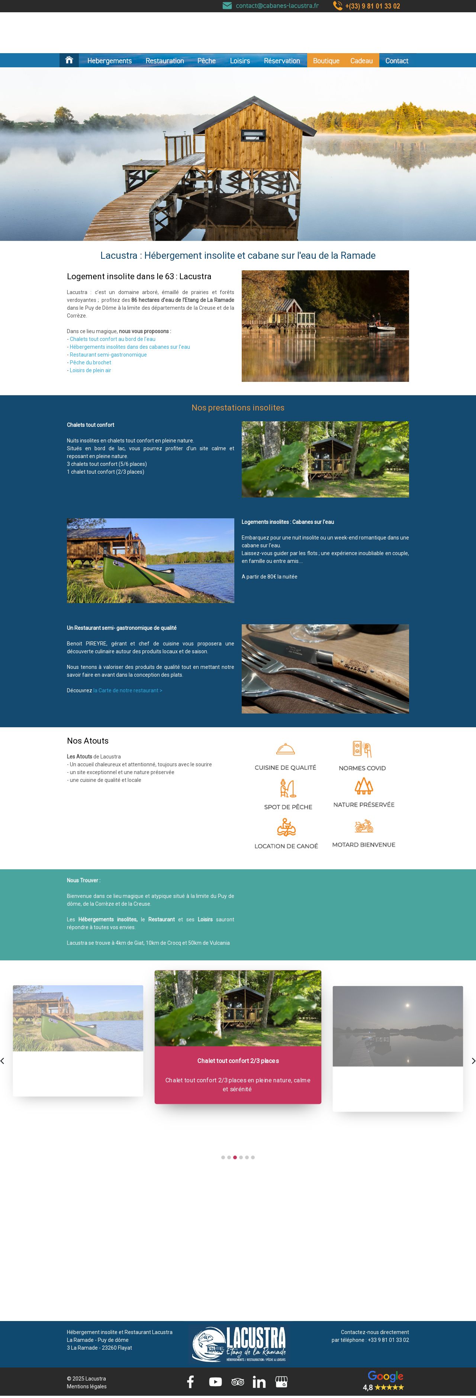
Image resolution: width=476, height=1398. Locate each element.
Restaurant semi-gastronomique (108, 355)
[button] (223, 1157)
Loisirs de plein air (90, 370)
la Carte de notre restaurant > (128, 690)
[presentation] (2, 1059)
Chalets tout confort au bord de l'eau (112, 339)
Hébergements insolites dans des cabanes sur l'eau (130, 347)
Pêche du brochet (90, 362)
